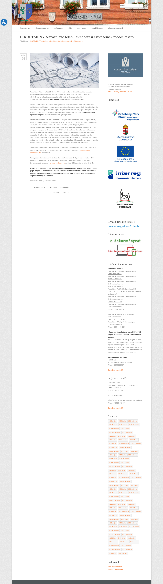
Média (70, 28)
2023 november (113, 456)
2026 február (112, 423)
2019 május (121, 523)
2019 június (112, 523)
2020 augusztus (127, 504)
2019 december (113, 515)
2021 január (133, 497)
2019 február (112, 526)
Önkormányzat (25, 28)
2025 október (125, 427)
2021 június (112, 493)
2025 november (113, 427)
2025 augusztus (127, 431)
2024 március (113, 453)
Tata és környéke (114, 547)
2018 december (133, 526)
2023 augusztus (127, 460)
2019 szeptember (114, 519)
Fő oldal (23, 41)
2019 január (122, 526)
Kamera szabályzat (90, 575)
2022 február (123, 482)
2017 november (113, 534)
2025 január (133, 438)
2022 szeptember (114, 475)
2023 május (121, 464)
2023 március (113, 467)
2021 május (121, 493)
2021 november (125, 486)
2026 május (112, 420)
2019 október (137, 515)
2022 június (112, 479)
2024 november (125, 442)
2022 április (131, 479)
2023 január (133, 467)
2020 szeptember (114, 504)
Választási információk (115, 28)
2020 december (113, 501)
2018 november (113, 530)
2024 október (137, 442)
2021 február (123, 497)
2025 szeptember (114, 431)
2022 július (137, 475)
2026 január (122, 423)
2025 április (131, 434)
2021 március (113, 497)
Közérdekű (53, 187)
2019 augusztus (127, 519)
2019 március (132, 523)
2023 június (112, 464)
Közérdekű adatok (97, 28)
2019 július (137, 519)
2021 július (137, 490)
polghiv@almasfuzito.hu (123, 572)
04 (23, 58)
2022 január (133, 482)
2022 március (113, 482)
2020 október (137, 501)
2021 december (113, 486)
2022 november (125, 471)
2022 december (113, 471)
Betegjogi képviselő (115, 369)
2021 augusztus (127, 490)
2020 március (113, 512)
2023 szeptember (114, 460)
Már (23, 55)
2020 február (123, 512)
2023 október (125, 456)
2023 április (131, 464)
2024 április (131, 449)
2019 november (125, 515)
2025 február (123, 438)
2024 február (123, 453)
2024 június (112, 449)
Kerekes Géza (39, 187)
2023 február (123, 467)
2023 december (134, 453)
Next (66, 192)
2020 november (125, 501)
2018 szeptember (126, 530)
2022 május (121, 479)
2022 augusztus (127, 475)
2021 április (131, 493)
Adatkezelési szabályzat (72, 575)
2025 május (121, 434)
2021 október (137, 486)
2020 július (137, 504)
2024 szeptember (114, 445)
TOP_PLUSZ (81, 28)
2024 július (137, 445)
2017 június (124, 534)
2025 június (112, 434)
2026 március (132, 420)
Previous (54, 192)
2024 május (121, 449)
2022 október (137, 471)
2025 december (133, 423)
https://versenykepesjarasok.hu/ (119, 92)
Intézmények (58, 28)
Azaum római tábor (115, 550)
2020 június (112, 508)
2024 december (113, 442)
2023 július (137, 460)
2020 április (131, 508)
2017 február (134, 534)
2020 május (121, 508)
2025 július (137, 431)
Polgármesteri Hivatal (42, 28)
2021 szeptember (114, 490)
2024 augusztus (127, 445)
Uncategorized (63, 187)
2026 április (121, 420)
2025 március (113, 438)
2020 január (133, 512)
